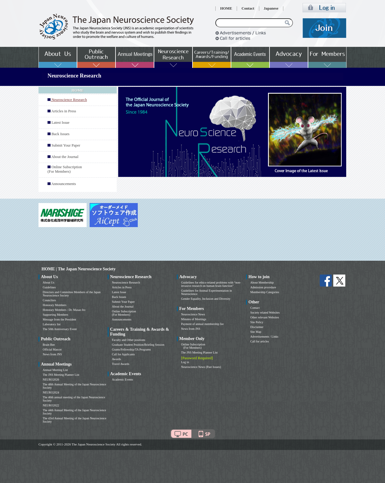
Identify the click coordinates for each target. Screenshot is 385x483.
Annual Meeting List (55, 370)
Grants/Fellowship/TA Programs (131, 349)
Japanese (271, 8)
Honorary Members (54, 305)
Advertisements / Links (264, 336)
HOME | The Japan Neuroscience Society (79, 269)
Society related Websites (265, 312)
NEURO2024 (51, 392)
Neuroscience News (193, 314)
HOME (226, 8)
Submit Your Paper (65, 145)
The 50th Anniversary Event (60, 329)
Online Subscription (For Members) (65, 169)
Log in (185, 362)
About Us (48, 282)
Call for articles (259, 341)
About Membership (262, 282)
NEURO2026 (51, 379)
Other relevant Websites (264, 317)
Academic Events (122, 379)
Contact (248, 8)
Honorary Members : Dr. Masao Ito (64, 309)
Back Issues (60, 134)
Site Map (255, 331)
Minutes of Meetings (193, 319)
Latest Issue (60, 122)
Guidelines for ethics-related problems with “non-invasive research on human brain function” (211, 284)
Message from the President (59, 319)
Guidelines (49, 287)
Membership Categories (264, 292)
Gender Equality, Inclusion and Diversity (205, 298)
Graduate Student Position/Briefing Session (138, 344)
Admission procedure (263, 287)
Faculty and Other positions (128, 340)
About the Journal (64, 157)
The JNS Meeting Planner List (61, 374)
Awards (116, 359)
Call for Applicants (123, 354)
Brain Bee (49, 344)
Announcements (63, 184)
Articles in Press (63, 111)
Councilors (49, 300)
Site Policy (256, 322)
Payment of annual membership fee (202, 324)
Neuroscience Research (126, 282)
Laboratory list (51, 324)
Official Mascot (52, 349)
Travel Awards (120, 364)
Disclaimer (256, 327)
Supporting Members (55, 314)
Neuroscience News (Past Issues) (201, 367)
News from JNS (52, 354)
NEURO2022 (51, 405)
